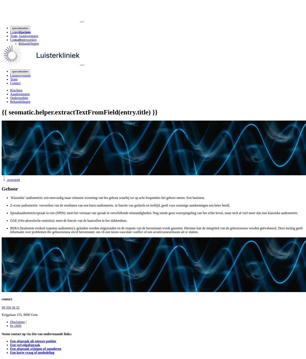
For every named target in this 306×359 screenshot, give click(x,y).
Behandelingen (29, 43)
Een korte (32, 352)
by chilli (15, 326)
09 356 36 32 (10, 307)
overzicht (11, 180)
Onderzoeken (27, 40)
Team (14, 36)
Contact (15, 40)
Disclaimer (17, 322)
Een (25, 345)
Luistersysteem (20, 32)
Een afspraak (35, 349)
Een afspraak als (33, 341)
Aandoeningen (28, 36)
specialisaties (20, 28)
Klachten (16, 90)
